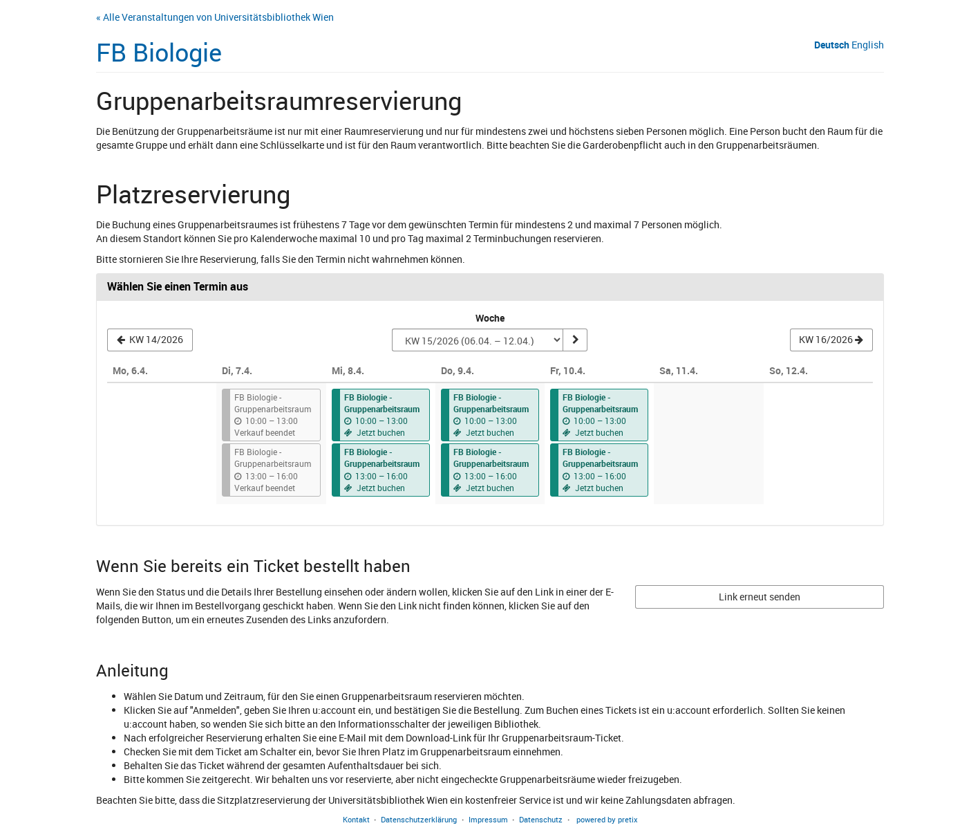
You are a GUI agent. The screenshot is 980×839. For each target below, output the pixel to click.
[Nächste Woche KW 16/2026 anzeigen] (831, 340)
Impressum (488, 819)
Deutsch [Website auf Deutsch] (831, 44)
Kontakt (356, 819)
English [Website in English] (867, 44)
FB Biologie (159, 52)
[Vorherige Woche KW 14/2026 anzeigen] (150, 340)
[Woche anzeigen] (575, 340)
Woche (490, 317)
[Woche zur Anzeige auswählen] (477, 340)
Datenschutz (541, 819)
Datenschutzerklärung (419, 819)
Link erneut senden (759, 596)
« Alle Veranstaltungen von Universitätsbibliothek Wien (215, 17)
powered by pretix (607, 819)
